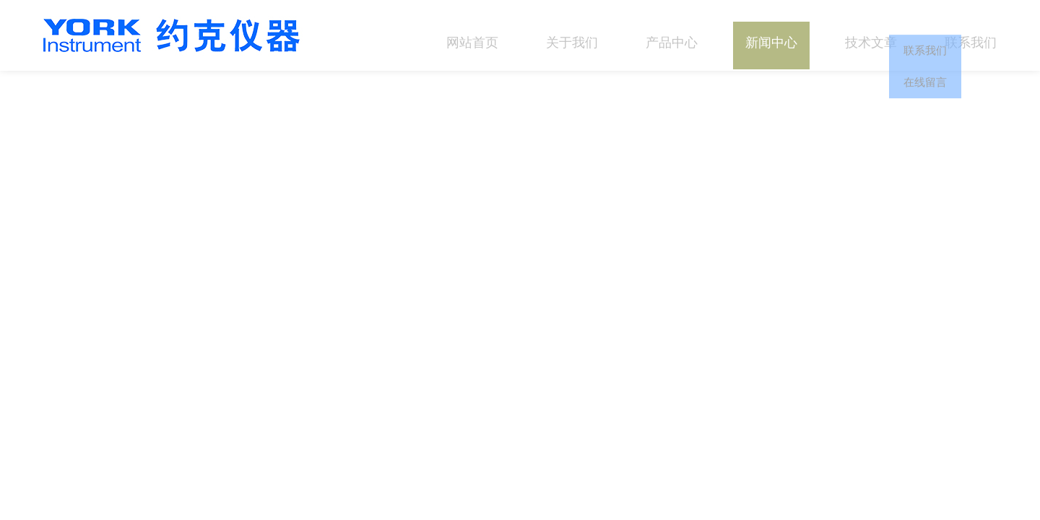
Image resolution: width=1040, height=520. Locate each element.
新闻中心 (771, 35)
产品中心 (672, 35)
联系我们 (971, 35)
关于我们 (572, 35)
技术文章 (871, 35)
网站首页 (472, 35)
